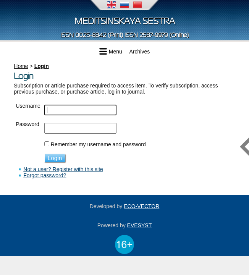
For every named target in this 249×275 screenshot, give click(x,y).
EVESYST (139, 225)
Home (21, 66)
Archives (139, 52)
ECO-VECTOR (141, 206)
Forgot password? (44, 175)
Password (27, 124)
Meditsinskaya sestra (124, 21)
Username (28, 106)
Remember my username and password (98, 144)
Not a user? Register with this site (63, 169)
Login (41, 66)
